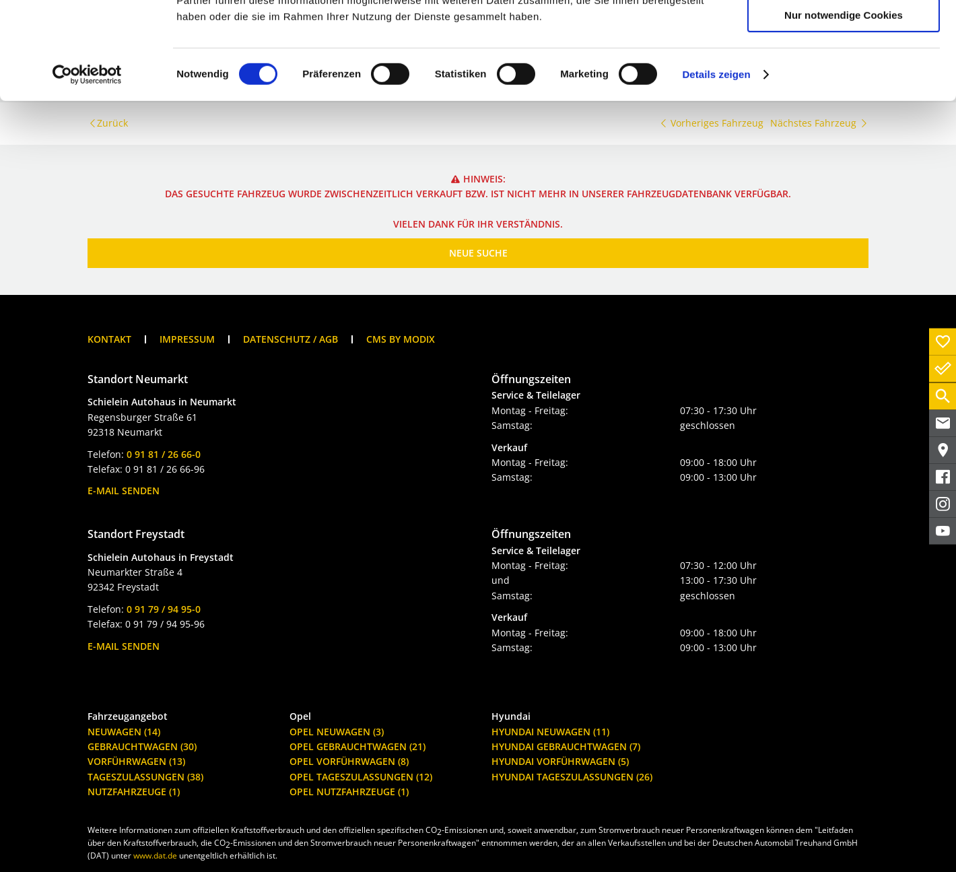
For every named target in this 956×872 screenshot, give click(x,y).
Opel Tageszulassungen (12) (360, 776)
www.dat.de (155, 855)
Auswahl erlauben (843, 73)
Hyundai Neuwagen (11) (550, 731)
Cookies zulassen (843, 33)
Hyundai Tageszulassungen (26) (571, 776)
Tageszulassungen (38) (145, 776)
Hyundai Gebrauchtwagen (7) (565, 746)
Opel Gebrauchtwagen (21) (357, 746)
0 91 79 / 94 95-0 (164, 609)
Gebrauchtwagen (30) (142, 746)
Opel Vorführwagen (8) (349, 761)
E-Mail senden (124, 490)
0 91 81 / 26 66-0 (164, 454)
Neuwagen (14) (124, 731)
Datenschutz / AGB (290, 339)
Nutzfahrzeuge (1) (134, 791)
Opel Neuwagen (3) (336, 731)
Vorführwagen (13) (136, 761)
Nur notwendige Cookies (843, 112)
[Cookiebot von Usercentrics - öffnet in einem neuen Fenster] (87, 172)
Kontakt (109, 339)
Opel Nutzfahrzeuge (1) (349, 791)
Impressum (187, 339)
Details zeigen (716, 171)
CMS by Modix (400, 339)
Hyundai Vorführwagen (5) (560, 761)
